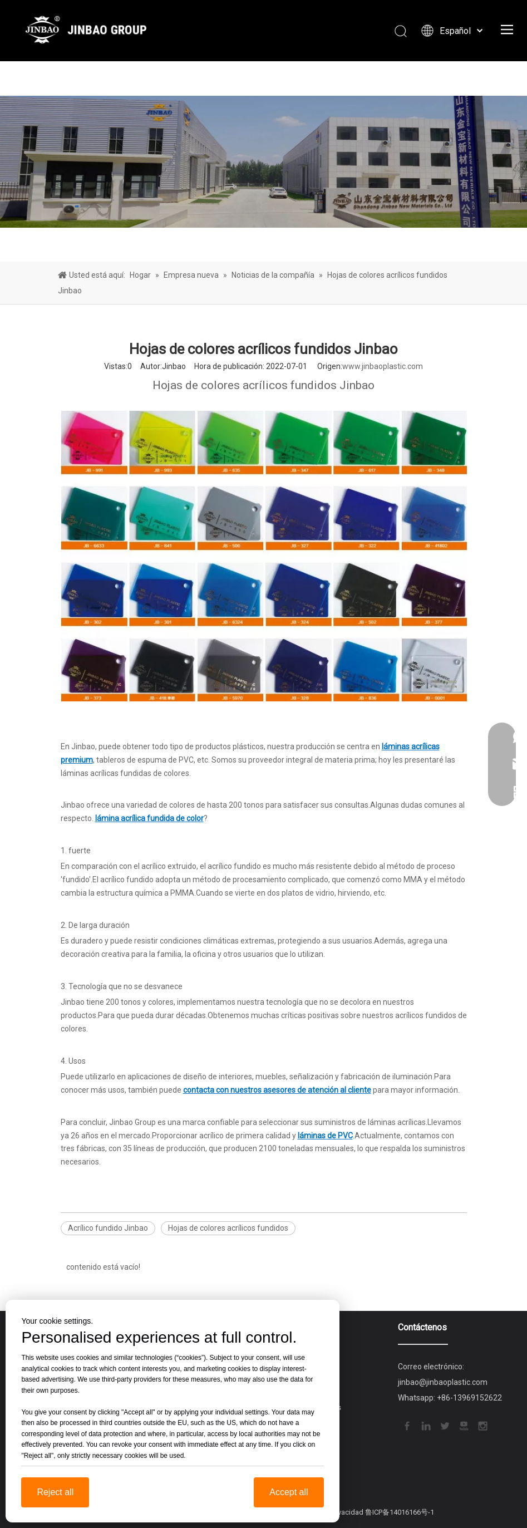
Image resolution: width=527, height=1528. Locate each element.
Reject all (55, 1492)
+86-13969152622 (469, 1397)
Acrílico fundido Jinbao (108, 1228)
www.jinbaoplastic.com (382, 366)
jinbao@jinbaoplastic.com (442, 1382)
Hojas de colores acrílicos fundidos (228, 1228)
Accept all (288, 1492)
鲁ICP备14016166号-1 (399, 1512)
